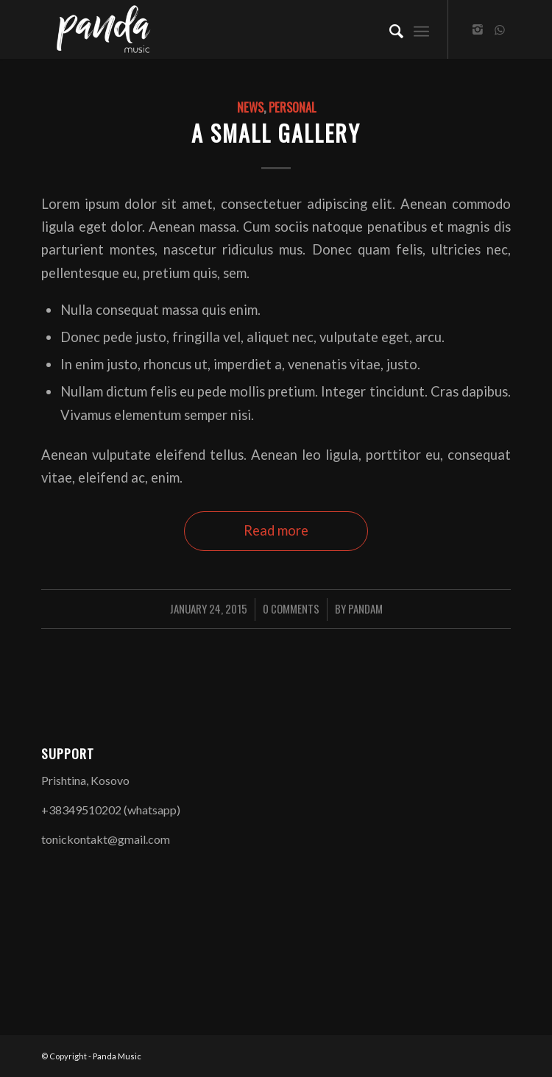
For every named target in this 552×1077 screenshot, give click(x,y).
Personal (292, 107)
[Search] (389, 29)
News (250, 107)
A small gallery (276, 132)
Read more (276, 530)
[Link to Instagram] (478, 29)
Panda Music (117, 1056)
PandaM (365, 608)
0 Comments (291, 608)
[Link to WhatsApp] (500, 29)
